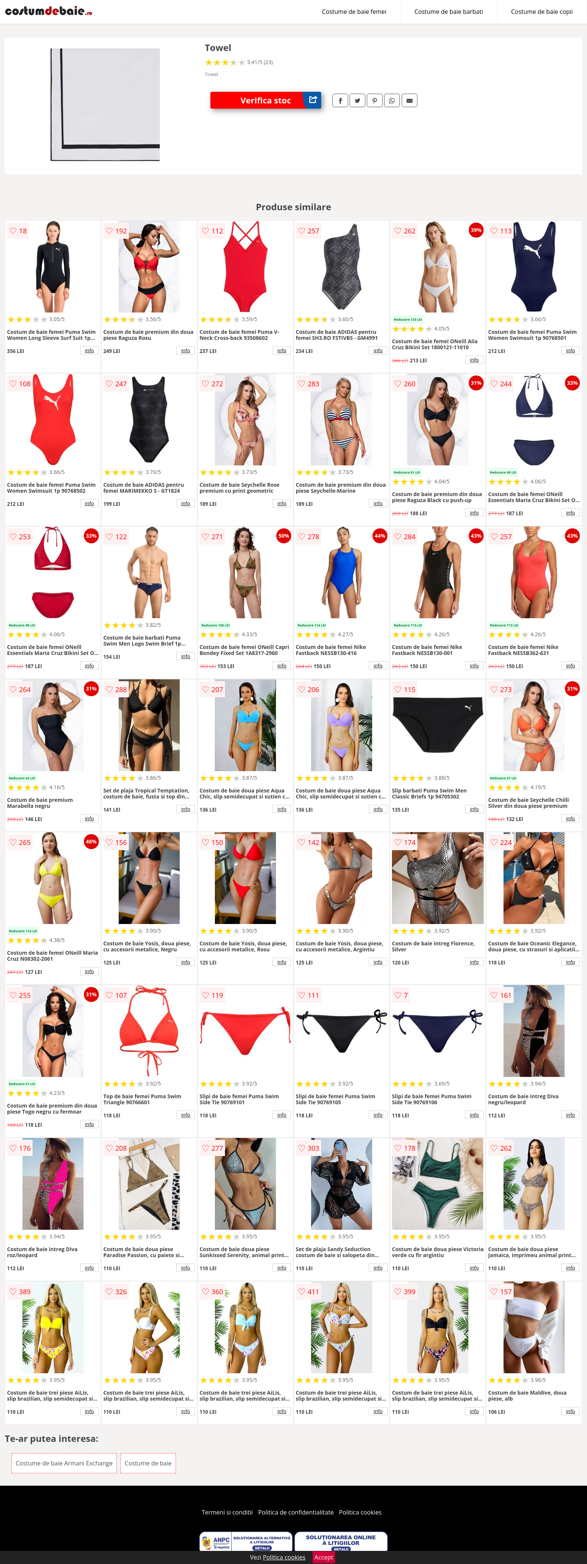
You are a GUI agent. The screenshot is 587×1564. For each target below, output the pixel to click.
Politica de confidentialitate (296, 1512)
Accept (323, 1557)
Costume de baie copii (542, 11)
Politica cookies (360, 1512)
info (89, 350)
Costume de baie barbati (448, 11)
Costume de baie (148, 1463)
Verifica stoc (280, 100)
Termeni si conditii (227, 1512)
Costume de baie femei (354, 11)
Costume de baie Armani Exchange (64, 1463)
